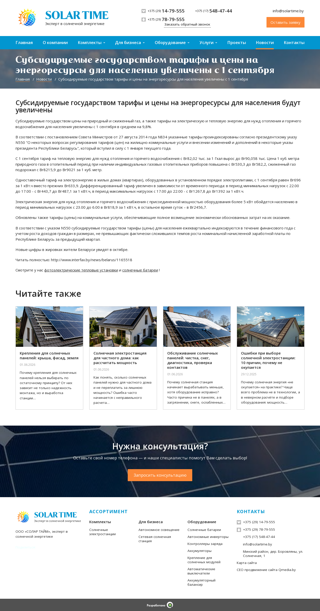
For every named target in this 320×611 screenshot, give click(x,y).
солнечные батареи (140, 269)
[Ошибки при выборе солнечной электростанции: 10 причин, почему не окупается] (270, 358)
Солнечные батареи (204, 529)
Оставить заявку (285, 22)
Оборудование (170, 42)
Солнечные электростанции (102, 531)
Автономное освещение (159, 529)
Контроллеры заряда (205, 543)
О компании (55, 42)
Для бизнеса (128, 42)
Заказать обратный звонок (187, 24)
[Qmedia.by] (160, 605)
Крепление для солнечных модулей (204, 559)
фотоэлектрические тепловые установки (81, 269)
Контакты (294, 42)
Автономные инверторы (208, 536)
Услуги (207, 42)
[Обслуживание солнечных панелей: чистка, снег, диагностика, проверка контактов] (197, 358)
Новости (265, 42)
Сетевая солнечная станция (154, 538)
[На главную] (62, 18)
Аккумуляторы (200, 550)
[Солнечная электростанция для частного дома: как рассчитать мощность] (123, 358)
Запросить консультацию (160, 475)
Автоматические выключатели (201, 571)
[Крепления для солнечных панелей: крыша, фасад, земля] (49, 358)
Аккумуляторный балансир (202, 582)
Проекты (236, 42)
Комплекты (90, 42)
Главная (24, 42)
